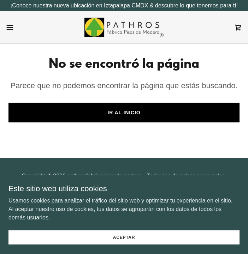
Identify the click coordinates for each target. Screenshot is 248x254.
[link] (124, 27)
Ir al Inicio (123, 112)
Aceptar (124, 242)
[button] (21, 27)
